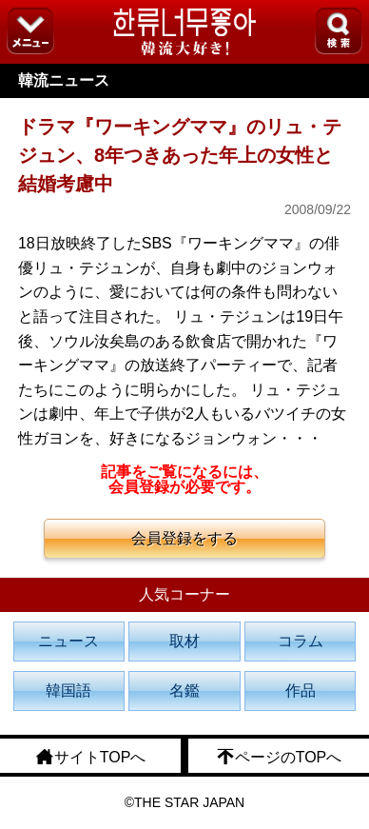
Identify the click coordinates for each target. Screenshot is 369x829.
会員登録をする (184, 538)
